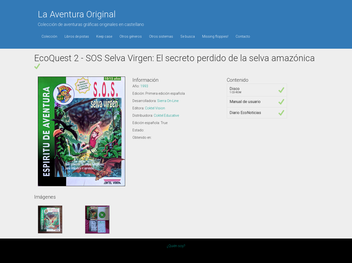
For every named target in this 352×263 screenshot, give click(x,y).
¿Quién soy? (176, 246)
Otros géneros (131, 36)
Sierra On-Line (167, 101)
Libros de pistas (77, 36)
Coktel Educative (166, 115)
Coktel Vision (155, 108)
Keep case (104, 36)
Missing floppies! (215, 36)
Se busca (187, 36)
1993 (144, 86)
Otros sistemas (161, 36)
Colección (49, 36)
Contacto (243, 36)
